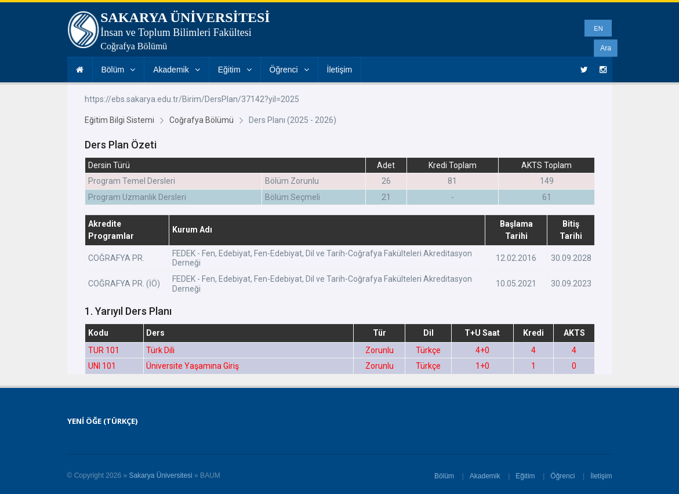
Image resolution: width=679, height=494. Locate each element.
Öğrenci (289, 69)
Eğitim (235, 69)
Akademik (176, 69)
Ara (605, 48)
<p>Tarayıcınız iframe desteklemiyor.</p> (339, 230)
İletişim (340, 69)
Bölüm (118, 69)
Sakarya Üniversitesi (160, 475)
